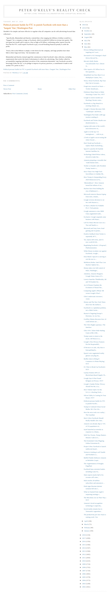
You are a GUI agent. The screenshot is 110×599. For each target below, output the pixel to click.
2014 (84, 548)
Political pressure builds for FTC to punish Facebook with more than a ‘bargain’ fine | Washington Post (37, 69)
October (87, 31)
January (87, 531)
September (88, 34)
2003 (84, 584)
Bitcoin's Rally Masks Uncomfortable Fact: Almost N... (94, 63)
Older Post (72, 89)
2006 (84, 574)
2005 (84, 577)
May (86, 47)
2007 (84, 571)
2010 (84, 561)
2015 (84, 545)
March (86, 524)
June (86, 44)
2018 (84, 535)
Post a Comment (8, 85)
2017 (84, 538)
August (86, 37)
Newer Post (7, 89)
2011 (84, 558)
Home (40, 89)
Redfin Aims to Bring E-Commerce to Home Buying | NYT (94, 361)
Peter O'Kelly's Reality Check (55, 10)
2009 (84, 564)
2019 (84, 28)
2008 (84, 567)
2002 (84, 587)
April (86, 521)
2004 (84, 580)
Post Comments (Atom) (20, 93)
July (85, 40)
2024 (84, 25)
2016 (84, 541)
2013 (84, 551)
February (87, 527)
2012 (84, 554)
